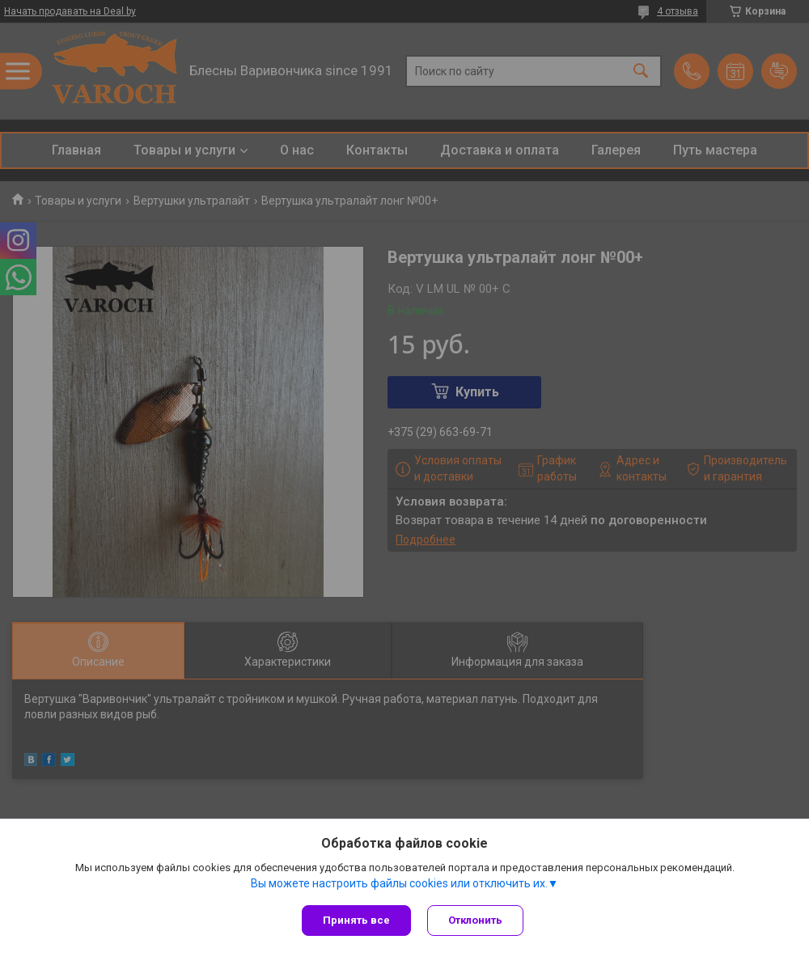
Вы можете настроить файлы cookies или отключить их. (399, 883)
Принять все (356, 920)
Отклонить (475, 920)
